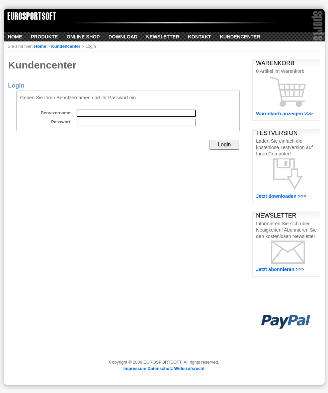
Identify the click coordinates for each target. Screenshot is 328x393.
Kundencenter (240, 36)
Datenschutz (160, 368)
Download (122, 36)
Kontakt (199, 36)
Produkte (44, 36)
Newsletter (162, 36)
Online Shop (83, 36)
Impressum (135, 368)
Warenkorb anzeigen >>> (284, 113)
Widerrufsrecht (189, 368)
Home (15, 36)
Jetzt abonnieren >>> (280, 269)
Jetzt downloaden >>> (281, 196)
